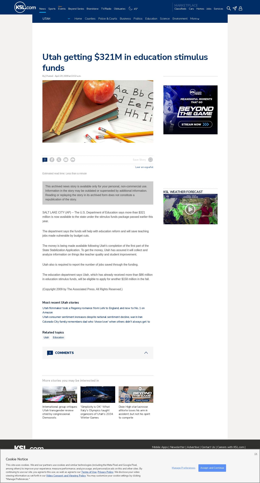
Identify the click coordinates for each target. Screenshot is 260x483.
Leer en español (144, 167)
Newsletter (177, 447)
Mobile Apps (160, 447)
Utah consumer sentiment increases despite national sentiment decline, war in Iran (92, 317)
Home (78, 19)
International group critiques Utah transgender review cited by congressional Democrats (59, 412)
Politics (138, 19)
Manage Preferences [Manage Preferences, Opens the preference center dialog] (183, 467)
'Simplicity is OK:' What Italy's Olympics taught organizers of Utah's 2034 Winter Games (97, 412)
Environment (180, 19)
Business (125, 19)
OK (255, 454)
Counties (90, 19)
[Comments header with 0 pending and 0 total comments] (97, 353)
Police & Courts (107, 19)
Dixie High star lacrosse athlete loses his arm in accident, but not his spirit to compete (134, 412)
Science (165, 19)
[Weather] (134, 10)
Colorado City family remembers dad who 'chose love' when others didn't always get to (96, 322)
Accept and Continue (212, 467)
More (194, 19)
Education (151, 19)
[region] (130, 466)
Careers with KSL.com (230, 447)
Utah (46, 337)
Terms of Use (89, 472)
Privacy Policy (105, 472)
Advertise (193, 447)
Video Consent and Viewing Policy (66, 475)
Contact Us (208, 447)
